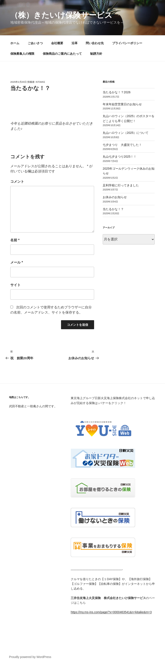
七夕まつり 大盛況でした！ (122, 144)
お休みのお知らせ (115, 197)
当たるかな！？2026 (116, 92)
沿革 (75, 43)
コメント (17, 181)
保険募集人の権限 (22, 53)
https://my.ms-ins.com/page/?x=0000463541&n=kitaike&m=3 (111, 612)
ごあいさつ (35, 43)
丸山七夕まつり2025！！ (119, 156)
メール (16, 262)
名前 (15, 240)
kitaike (40, 82)
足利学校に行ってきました (121, 185)
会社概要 (57, 43)
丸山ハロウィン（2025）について (125, 132)
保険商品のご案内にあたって (62, 53)
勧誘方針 (96, 53)
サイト (15, 285)
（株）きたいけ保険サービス (61, 15)
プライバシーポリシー (127, 43)
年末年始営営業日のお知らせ (122, 104)
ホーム (14, 43)
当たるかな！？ (113, 209)
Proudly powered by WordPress (30, 657)
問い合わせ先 (95, 43)
